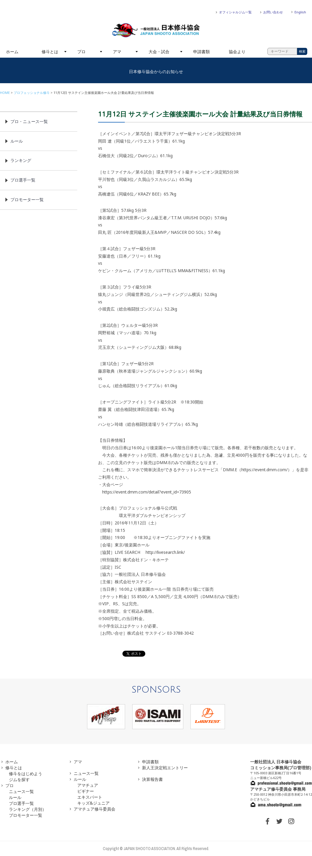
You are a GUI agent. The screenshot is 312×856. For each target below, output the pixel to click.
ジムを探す (19, 779)
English (300, 12)
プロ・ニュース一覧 (29, 121)
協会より (237, 51)
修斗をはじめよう (25, 773)
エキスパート (89, 797)
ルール (16, 141)
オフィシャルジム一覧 (235, 12)
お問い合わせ (273, 12)
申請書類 (201, 51)
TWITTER (279, 821)
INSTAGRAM (291, 821)
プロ (81, 51)
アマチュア (87, 785)
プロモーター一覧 (27, 199)
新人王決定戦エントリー (165, 767)
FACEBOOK (267, 821)
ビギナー (85, 791)
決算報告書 (152, 779)
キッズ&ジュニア (93, 803)
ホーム (12, 51)
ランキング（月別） (27, 809)
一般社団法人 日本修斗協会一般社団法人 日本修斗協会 (156, 30)
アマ (117, 51)
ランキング (20, 160)
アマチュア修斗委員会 (94, 809)
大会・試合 (159, 51)
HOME (5, 92)
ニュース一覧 (21, 791)
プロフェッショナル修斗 (32, 92)
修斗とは (50, 51)
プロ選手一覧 (22, 180)
